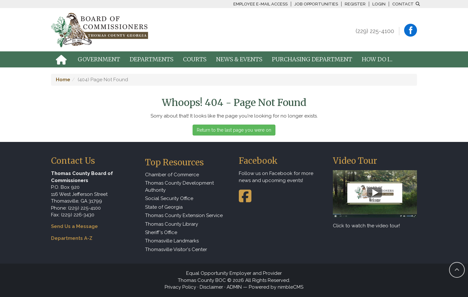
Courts (194, 59)
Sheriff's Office (161, 232)
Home (63, 80)
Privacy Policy (180, 287)
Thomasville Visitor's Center (176, 249)
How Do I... (377, 59)
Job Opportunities (316, 4)
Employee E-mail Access (260, 4)
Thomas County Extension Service (184, 215)
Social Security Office (169, 198)
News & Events (239, 59)
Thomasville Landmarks (172, 241)
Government (99, 59)
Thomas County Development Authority (179, 186)
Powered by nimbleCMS (276, 287)
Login (379, 4)
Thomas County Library (171, 224)
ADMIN (234, 287)
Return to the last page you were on (234, 130)
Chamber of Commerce (172, 175)
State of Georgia (164, 207)
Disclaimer (211, 287)
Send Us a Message (74, 226)
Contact (403, 4)
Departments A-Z (71, 238)
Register (355, 4)
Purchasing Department (312, 59)
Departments (151, 59)
